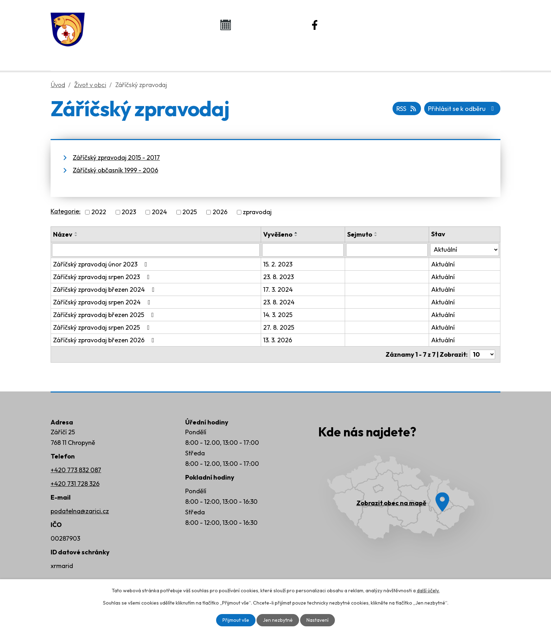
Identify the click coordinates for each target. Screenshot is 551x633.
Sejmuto (359, 234)
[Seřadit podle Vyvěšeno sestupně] (296, 235)
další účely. (428, 590)
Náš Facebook (353, 24)
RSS (406, 109)
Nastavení (317, 620)
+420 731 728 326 (75, 484)
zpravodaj (257, 212)
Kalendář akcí (263, 24)
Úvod (109, 53)
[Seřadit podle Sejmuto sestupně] (376, 235)
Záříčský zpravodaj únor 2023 (101, 264)
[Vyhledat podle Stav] (464, 249)
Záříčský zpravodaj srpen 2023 (103, 277)
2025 (189, 212)
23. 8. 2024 (278, 302)
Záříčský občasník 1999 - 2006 (115, 170)
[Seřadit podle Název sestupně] (76, 235)
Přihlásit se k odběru (462, 109)
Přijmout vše (235, 620)
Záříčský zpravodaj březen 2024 (105, 289)
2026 (220, 212)
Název (62, 234)
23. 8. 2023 (278, 277)
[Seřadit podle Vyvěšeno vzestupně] (296, 232)
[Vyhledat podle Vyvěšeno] (303, 250)
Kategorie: (65, 211)
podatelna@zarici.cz (80, 511)
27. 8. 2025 (278, 327)
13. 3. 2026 (277, 340)
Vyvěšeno (277, 234)
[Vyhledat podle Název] (156, 250)
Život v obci (268, 53)
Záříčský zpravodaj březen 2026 (105, 340)
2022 (98, 212)
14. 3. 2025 (277, 315)
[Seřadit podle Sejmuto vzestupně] (376, 232)
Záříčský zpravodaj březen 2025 (105, 315)
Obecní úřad (182, 53)
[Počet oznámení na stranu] (482, 354)
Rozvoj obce (353, 53)
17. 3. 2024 (278, 289)
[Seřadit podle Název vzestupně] (76, 232)
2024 (159, 212)
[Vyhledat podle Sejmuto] (387, 250)
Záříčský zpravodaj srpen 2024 (103, 302)
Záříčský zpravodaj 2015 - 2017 (116, 157)
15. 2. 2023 (277, 264)
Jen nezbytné (278, 620)
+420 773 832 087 (76, 470)
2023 (129, 212)
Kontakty (434, 53)
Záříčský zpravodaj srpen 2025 (103, 327)
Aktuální (443, 264)
